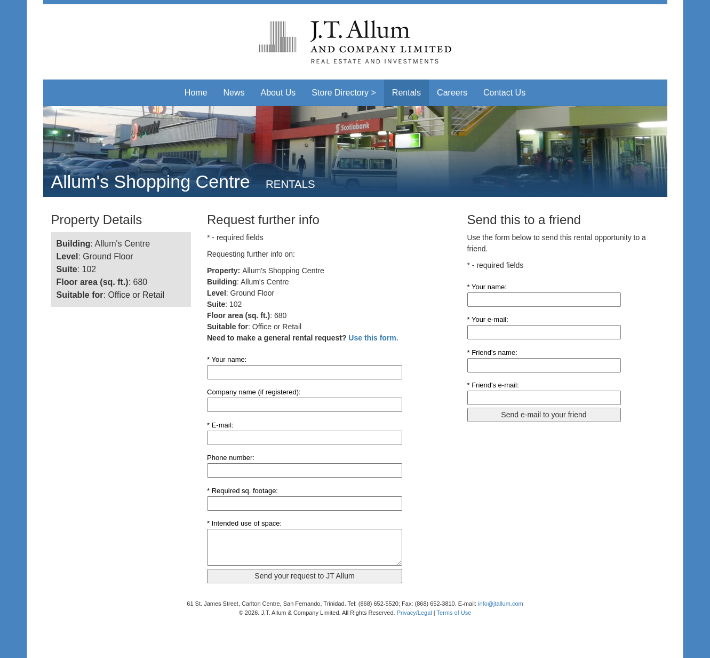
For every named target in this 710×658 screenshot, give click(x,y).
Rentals (406, 92)
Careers (452, 92)
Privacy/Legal (414, 612)
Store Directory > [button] (344, 92)
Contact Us (504, 92)
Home (196, 92)
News (234, 92)
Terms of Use (454, 612)
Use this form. (373, 338)
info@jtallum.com (500, 603)
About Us (278, 92)
